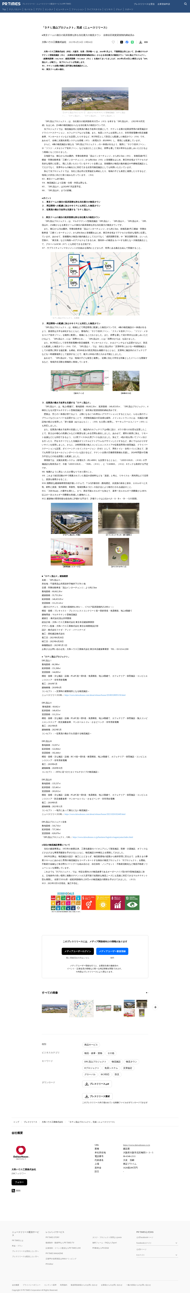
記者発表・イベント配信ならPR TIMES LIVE (63, 1248)
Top (4, 9)
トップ (16, 1122)
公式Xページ (141, 1249)
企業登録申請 (164, 4)
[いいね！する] (113, 42)
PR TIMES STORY (52, 1237)
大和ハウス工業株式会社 (52, 1122)
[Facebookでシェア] (127, 42)
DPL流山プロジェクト (95, 1061)
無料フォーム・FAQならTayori (104, 1242)
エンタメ (49, 9)
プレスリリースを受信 (144, 4)
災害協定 (127, 1068)
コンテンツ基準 (50, 1285)
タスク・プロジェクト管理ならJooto (107, 1237)
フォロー (19, 1182)
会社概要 (15, 1285)
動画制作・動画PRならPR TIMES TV (60, 1242)
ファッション (77, 9)
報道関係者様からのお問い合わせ (84, 1285)
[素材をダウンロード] (140, 42)
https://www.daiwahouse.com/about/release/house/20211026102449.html (95, 814)
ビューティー (62, 9)
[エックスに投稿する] (121, 42)
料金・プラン (17, 1246)
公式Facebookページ (144, 1237)
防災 (117, 1074)
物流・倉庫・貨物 (93, 1053)
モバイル (28, 9)
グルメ (119, 9)
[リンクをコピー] (146, 42)
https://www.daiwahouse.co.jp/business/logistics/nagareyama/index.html (103, 837)
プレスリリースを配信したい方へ (25, 1256)
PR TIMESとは (17, 1240)
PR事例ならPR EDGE (100, 1248)
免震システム (111, 1068)
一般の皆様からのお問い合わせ (138, 1285)
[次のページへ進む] (155, 1007)
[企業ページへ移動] (21, 1153)
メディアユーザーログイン (77, 951)
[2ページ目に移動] (147, 992)
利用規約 (63, 1285)
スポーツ (129, 9)
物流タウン (131, 1061)
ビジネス (108, 9)
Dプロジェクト (91, 1068)
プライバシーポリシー (31, 1285)
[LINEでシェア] (132, 42)
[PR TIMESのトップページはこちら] (36, 4)
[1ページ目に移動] (146, 992)
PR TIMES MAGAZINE (54, 1253)
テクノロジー (15, 9)
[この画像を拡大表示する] (54, 1008)
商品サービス (91, 1045)
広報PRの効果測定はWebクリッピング (61, 1258)
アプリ (39, 9)
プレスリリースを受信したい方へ (25, 1251)
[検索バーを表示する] (186, 4)
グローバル (90, 1074)
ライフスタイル (94, 9)
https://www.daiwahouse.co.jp (136, 1145)
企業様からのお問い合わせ (111, 1285)
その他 (111, 1053)
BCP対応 (105, 1074)
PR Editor (49, 1264)
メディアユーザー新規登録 (112, 951)
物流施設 (116, 1061)
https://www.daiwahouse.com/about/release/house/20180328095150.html (95, 695)
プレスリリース (30, 1122)
